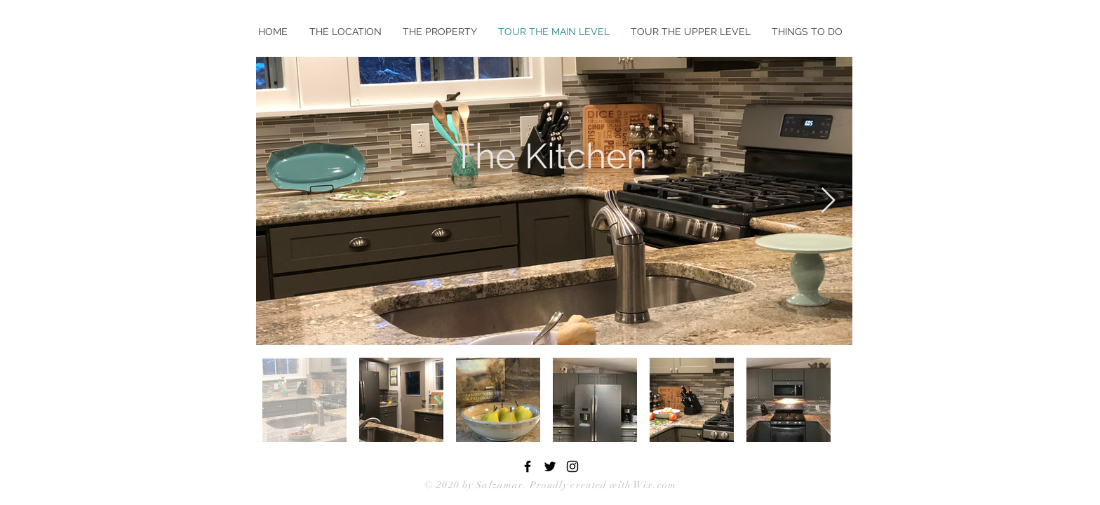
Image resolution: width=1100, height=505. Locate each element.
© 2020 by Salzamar (473, 485)
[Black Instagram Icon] (572, 466)
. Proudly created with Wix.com (599, 485)
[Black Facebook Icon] (527, 466)
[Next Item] (828, 201)
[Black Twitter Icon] (550, 466)
